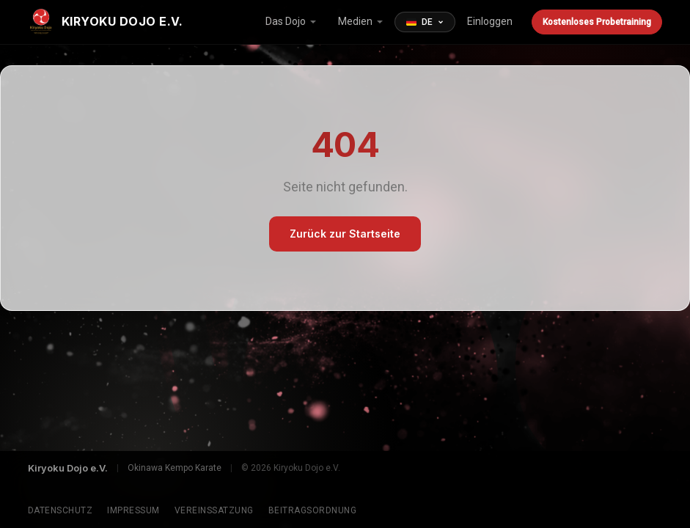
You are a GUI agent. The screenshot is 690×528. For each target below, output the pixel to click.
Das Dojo (285, 21)
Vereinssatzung (214, 510)
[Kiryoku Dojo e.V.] (105, 22)
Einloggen (490, 21)
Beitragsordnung (312, 510)
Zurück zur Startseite (345, 233)
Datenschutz (60, 510)
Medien (355, 21)
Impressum (133, 510)
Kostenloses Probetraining (597, 22)
